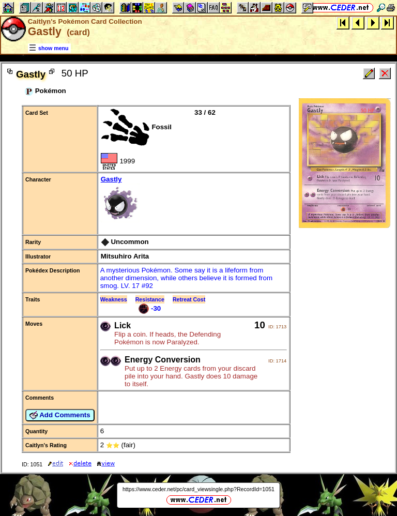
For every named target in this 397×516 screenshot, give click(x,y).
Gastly (193, 199)
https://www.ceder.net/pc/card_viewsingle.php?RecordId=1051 (198, 489)
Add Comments (59, 415)
